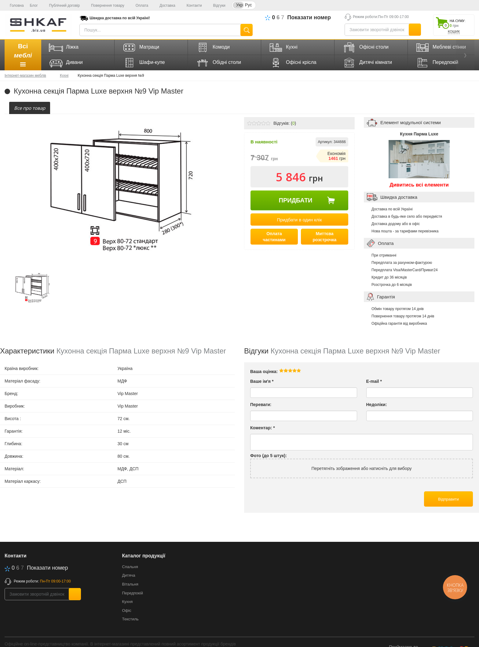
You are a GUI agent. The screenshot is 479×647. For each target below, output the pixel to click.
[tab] (29, 108)
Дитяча (128, 575)
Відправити (448, 499)
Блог (34, 5)
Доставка (164, 5)
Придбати (296, 200)
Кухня (127, 601)
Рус (248, 4)
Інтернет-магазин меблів (25, 75)
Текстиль (130, 619)
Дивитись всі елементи (419, 185)
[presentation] (29, 108)
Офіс (126, 610)
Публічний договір (62, 5)
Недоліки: (376, 404)
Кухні (64, 75)
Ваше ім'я (261, 381)
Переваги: (261, 404)
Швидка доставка (398, 197)
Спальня (130, 566)
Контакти (191, 5)
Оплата (139, 5)
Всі (23, 56)
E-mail (374, 381)
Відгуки (216, 5)
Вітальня (130, 584)
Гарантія (386, 296)
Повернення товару (105, 5)
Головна (14, 5)
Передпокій (132, 593)
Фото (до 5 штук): (268, 455)
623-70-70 (307, 18)
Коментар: (262, 427)
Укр (239, 4)
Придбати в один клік (299, 219)
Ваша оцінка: (264, 371)
